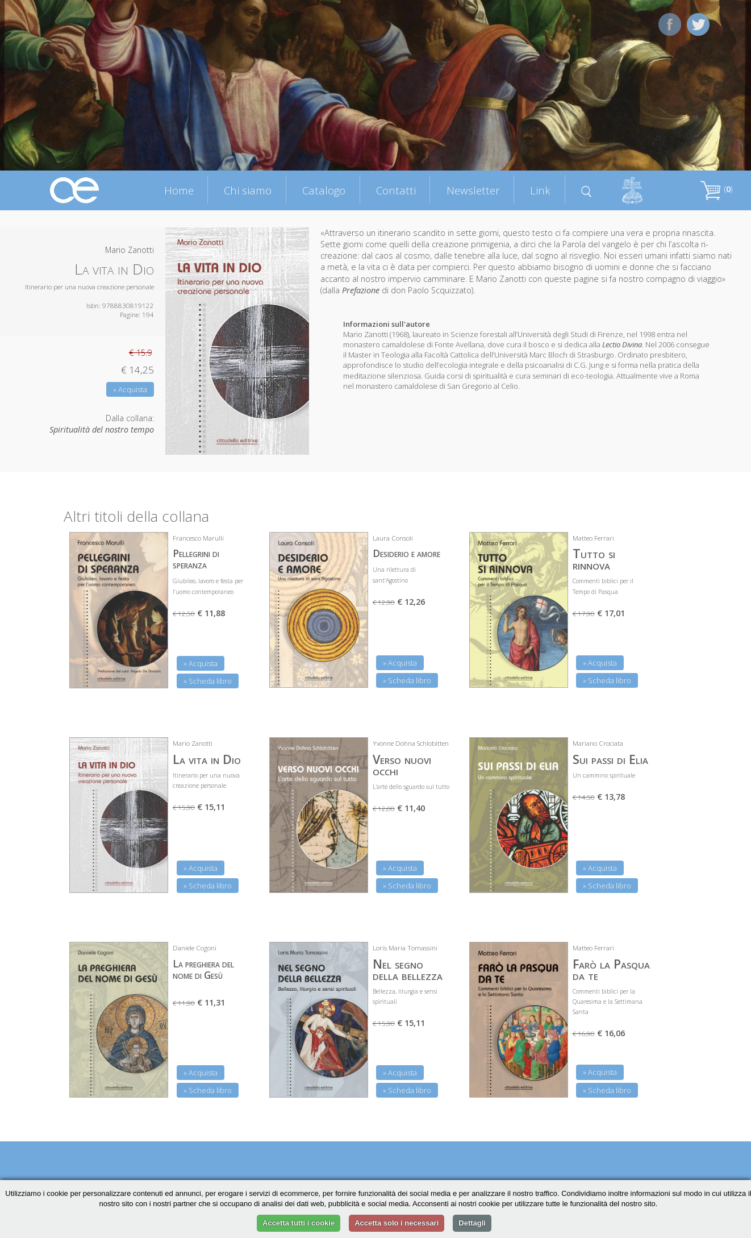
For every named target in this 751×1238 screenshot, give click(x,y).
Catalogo (323, 190)
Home (179, 190)
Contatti (396, 190)
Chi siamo (248, 190)
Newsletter (473, 190)
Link (540, 190)
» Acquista (130, 389)
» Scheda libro (207, 681)
